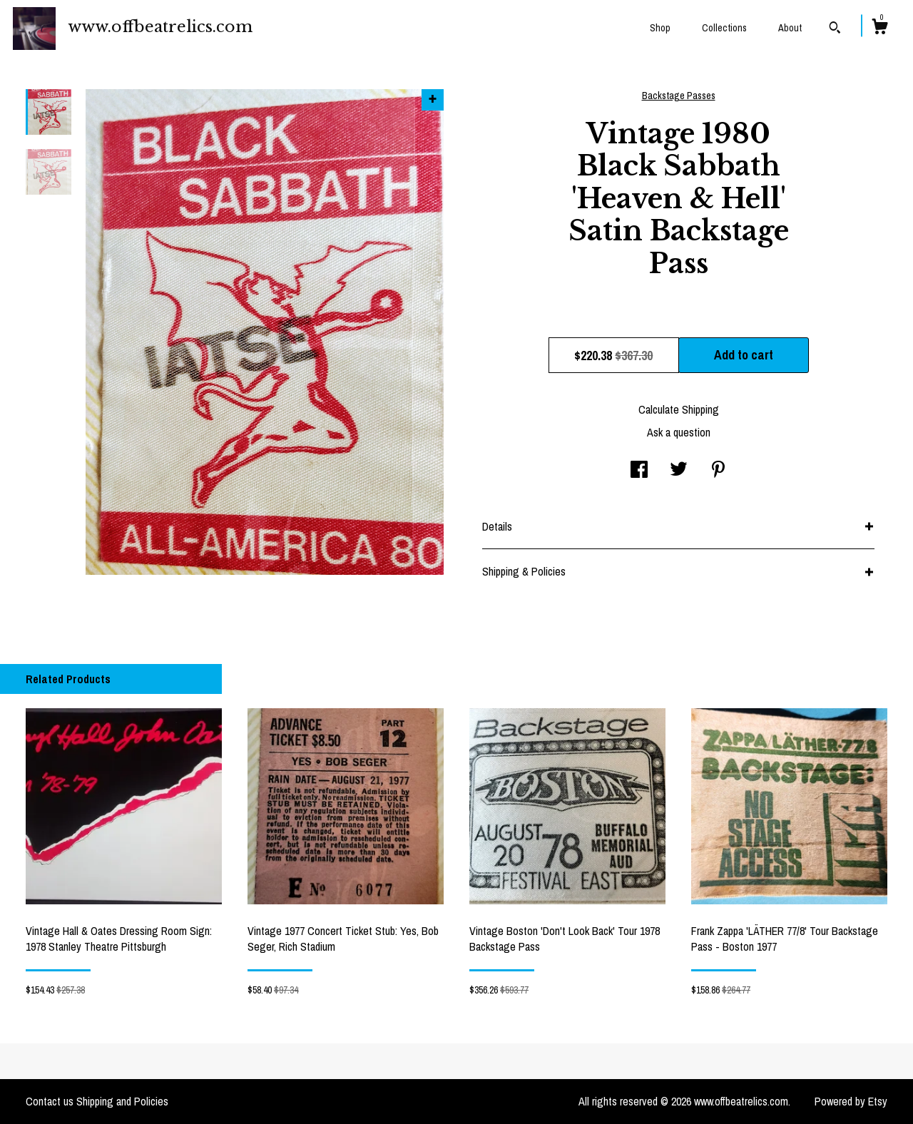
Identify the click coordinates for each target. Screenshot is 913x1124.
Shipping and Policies (122, 1101)
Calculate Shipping (678, 409)
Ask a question (678, 432)
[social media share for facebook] (639, 471)
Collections (724, 27)
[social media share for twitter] (678, 471)
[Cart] (879, 28)
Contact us (49, 1101)
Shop (660, 27)
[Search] (835, 29)
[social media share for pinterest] (718, 471)
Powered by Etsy (851, 1101)
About (790, 27)
